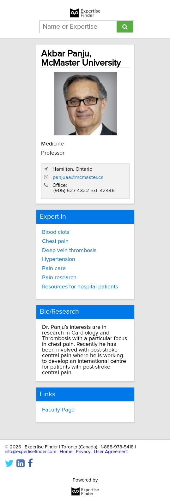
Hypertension (58, 259)
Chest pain (55, 241)
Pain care (54, 268)
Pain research (59, 278)
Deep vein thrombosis (69, 250)
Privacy (83, 451)
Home (66, 451)
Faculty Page (58, 410)
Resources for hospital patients (80, 287)
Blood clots (55, 232)
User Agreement (111, 451)
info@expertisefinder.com (30, 451)
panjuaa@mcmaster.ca (78, 177)
